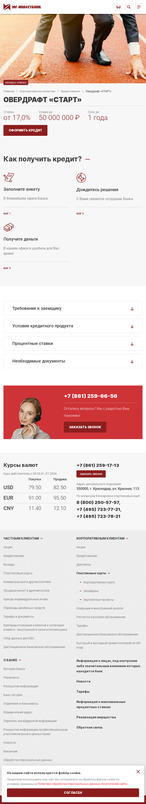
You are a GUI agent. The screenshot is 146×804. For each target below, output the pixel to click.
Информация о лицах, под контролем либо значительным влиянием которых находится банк (108, 666)
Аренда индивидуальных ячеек (25, 599)
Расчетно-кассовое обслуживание (100, 617)
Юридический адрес (17, 712)
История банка (14, 669)
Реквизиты (11, 677)
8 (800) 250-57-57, (98, 502)
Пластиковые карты (17, 573)
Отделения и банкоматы (20, 703)
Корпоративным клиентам (37, 91)
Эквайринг (91, 591)
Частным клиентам (21, 538)
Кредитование (70, 91)
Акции (7, 547)
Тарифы (82, 625)
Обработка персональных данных (27, 760)
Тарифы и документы (18, 616)
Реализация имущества (96, 717)
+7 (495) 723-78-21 (98, 516)
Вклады (9, 564)
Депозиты (83, 564)
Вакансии (10, 751)
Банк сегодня (13, 695)
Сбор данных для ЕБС (18, 638)
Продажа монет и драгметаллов (26, 590)
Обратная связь (89, 727)
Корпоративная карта (99, 582)
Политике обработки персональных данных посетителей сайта (82, 784)
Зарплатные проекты (98, 599)
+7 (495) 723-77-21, (98, 509)
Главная (8, 91)
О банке (10, 660)
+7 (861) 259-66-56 (90, 396)
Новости (9, 742)
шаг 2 (80, 213)
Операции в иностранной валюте (99, 608)
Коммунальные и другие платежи (27, 582)
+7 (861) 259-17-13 (97, 465)
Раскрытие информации (20, 686)
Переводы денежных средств (24, 608)
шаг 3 (7, 268)
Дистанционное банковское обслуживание (34, 647)
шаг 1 (7, 213)
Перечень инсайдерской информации (30, 721)
